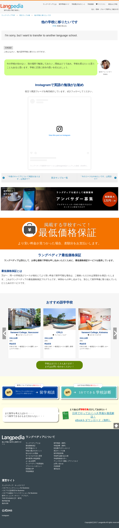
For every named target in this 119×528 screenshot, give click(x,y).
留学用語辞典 (58, 453)
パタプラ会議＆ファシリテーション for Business (19, 493)
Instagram (5, 515)
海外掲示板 (6, 501)
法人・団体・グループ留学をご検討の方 (105, 9)
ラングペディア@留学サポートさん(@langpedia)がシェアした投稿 (54, 166)
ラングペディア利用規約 (35, 464)
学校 (54, 26)
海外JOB (5, 503)
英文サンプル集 (59, 451)
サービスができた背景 (34, 456)
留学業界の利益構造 (33, 458)
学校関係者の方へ (60, 458)
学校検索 (91, 4)
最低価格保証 (30, 446)
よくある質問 (30, 461)
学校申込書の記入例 (61, 456)
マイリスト (101, 4)
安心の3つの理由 (32, 453)
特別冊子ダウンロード (62, 448)
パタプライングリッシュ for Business (15, 488)
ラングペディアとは (49, 4)
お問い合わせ (58, 464)
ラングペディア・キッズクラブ (13, 485)
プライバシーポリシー (34, 466)
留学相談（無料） (60, 443)
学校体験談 (30, 471)
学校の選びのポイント (34, 451)
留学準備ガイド (64, 4)
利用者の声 (30, 469)
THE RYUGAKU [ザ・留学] (11, 498)
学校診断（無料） (60, 446)
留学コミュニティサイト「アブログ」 (16, 496)
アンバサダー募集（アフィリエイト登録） (69, 461)
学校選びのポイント (78, 4)
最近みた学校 (112, 4)
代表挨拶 (57, 466)
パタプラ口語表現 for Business (13, 490)
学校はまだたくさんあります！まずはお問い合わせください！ (59, 365)
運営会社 (57, 469)
